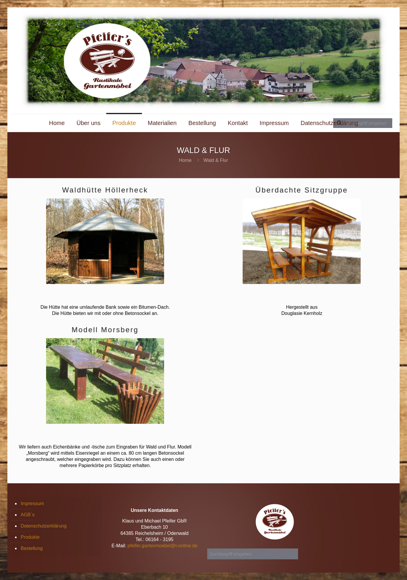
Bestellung (32, 548)
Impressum (32, 503)
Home (185, 160)
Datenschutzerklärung (44, 525)
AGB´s (28, 514)
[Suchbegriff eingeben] (252, 553)
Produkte (30, 537)
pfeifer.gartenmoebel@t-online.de (162, 545)
